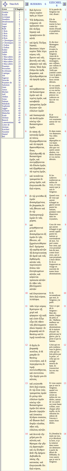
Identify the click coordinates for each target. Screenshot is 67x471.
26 (19, 71)
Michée (5, 92)
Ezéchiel (5, 129)
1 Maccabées (7, 57)
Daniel (5, 134)
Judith (4, 52)
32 (19, 85)
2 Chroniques (7, 43)
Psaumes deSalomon (7, 83)
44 (19, 113)
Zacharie (5, 111)
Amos (4, 89)
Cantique (6, 73)
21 (19, 59)
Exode (4, 15)
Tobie (4, 54)
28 (19, 75)
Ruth (4, 29)
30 (19, 80)
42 (19, 108)
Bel (3, 136)
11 (19, 36)
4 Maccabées (7, 64)
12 (19, 38)
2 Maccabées (7, 59)
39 (19, 101)
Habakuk (6, 104)
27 (19, 73)
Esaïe (4, 115)
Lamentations (7, 122)
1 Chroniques (7, 40)
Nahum (5, 101)
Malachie (6, 113)
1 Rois (4, 31)
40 (19, 104)
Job (3, 75)
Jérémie (5, 118)
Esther (4, 50)
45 (19, 115)
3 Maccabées (7, 61)
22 (19, 61)
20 (19, 57)
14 (19, 43)
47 (19, 120)
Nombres (6, 19)
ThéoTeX (14, 4)
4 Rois (4, 38)
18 (19, 52)
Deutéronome (7, 22)
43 (19, 111)
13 (19, 40)
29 (19, 78)
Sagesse (5, 78)
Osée (4, 87)
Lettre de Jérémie (5, 126)
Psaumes (5, 66)
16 (19, 47)
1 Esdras (5, 45)
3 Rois (4, 36)
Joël (3, 94)
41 (19, 106)
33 (19, 87)
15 (19, 45)
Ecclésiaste (6, 71)
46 (19, 118)
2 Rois (4, 33)
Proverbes (6, 68)
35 (19, 92)
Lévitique (6, 17)
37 (19, 97)
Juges (4, 26)
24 (19, 66)
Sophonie (6, 106)
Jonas (4, 99)
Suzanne (5, 132)
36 (19, 94)
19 (19, 54)
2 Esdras (5, 47)
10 (19, 33)
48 (19, 122)
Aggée (5, 108)
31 (19, 82)
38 (19, 99)
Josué (4, 24)
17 (19, 50)
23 (19, 64)
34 (19, 89)
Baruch (5, 120)
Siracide (5, 80)
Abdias (5, 97)
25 (19, 68)
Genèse (5, 12)
